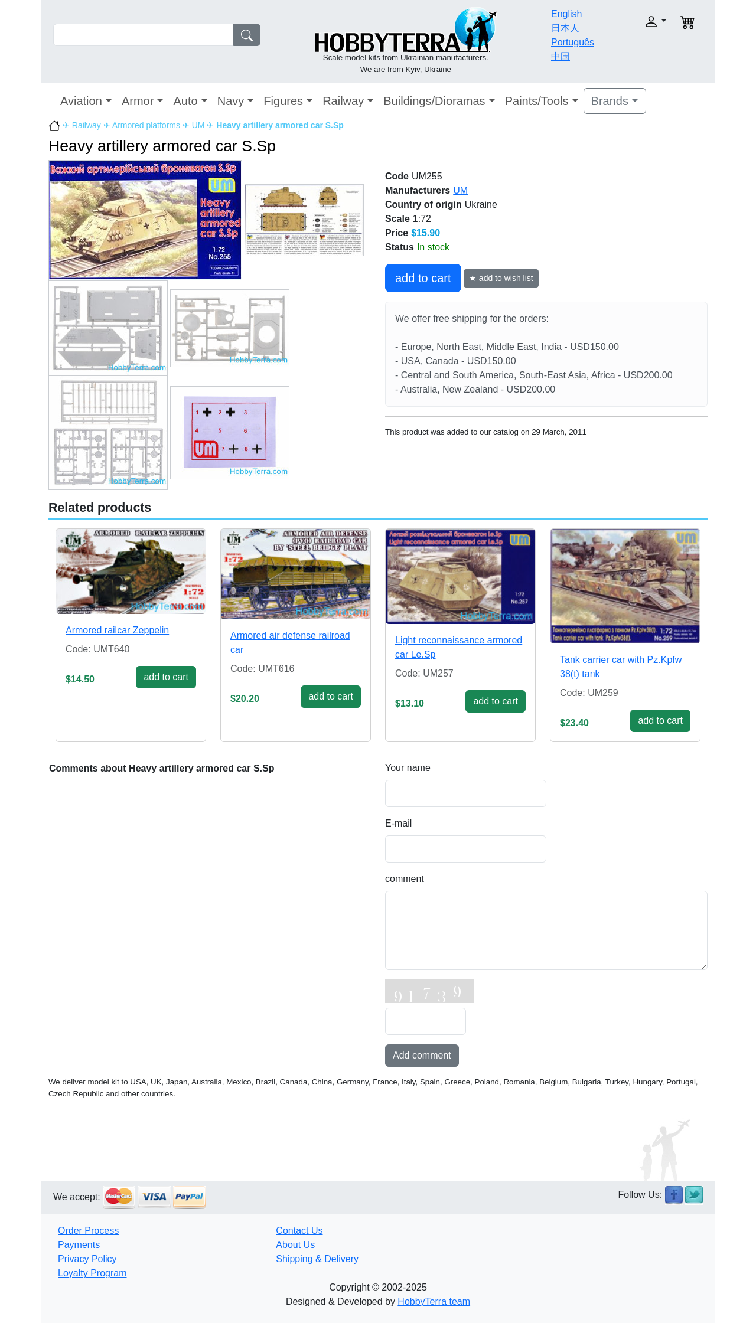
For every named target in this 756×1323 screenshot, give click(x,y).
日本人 (565, 28)
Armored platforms (146, 125)
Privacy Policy (87, 1259)
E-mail (398, 823)
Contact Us (299, 1231)
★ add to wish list (501, 278)
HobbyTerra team (433, 1301)
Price (396, 233)
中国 (560, 56)
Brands (609, 100)
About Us (295, 1245)
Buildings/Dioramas (434, 100)
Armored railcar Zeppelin (117, 630)
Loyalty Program (92, 1273)
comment (404, 879)
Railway (343, 100)
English (566, 14)
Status (399, 247)
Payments (79, 1245)
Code (397, 176)
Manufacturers (417, 190)
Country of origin (423, 205)
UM (198, 125)
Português (572, 42)
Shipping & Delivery (317, 1259)
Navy (231, 100)
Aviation (81, 100)
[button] (636, 21)
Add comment (422, 1055)
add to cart (423, 278)
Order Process (88, 1231)
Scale (397, 219)
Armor (138, 100)
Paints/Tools (537, 100)
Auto (185, 100)
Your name (408, 768)
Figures (283, 100)
